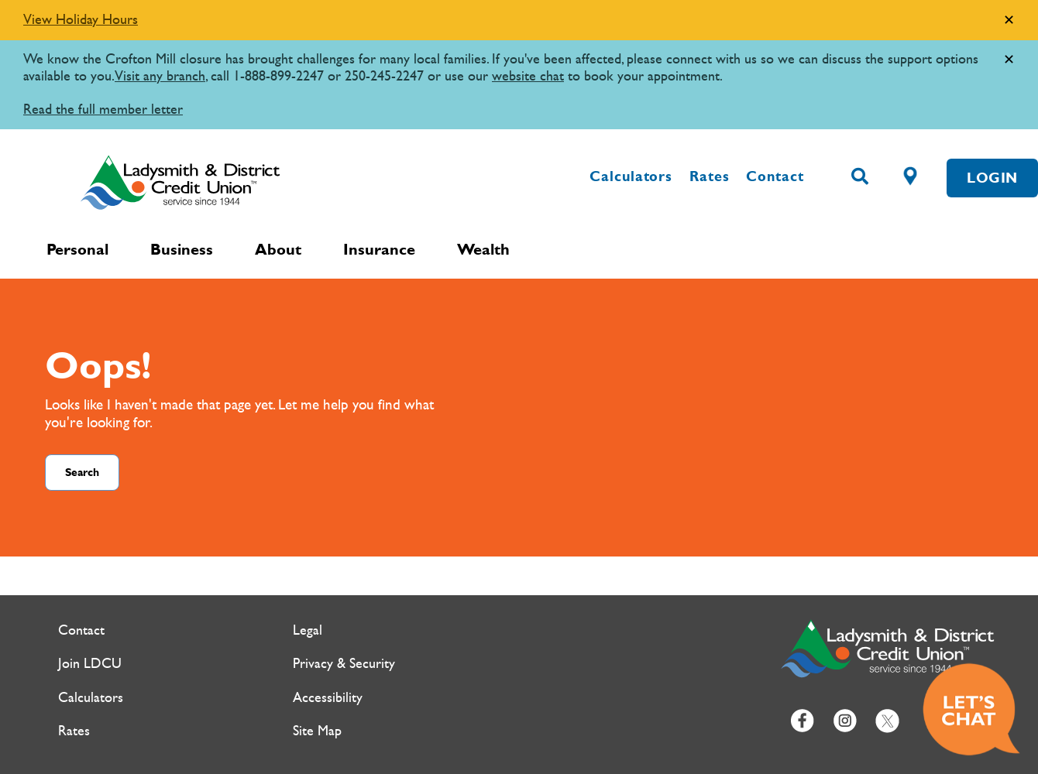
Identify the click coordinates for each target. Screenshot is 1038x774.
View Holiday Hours (80, 20)
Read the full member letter (103, 109)
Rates (709, 176)
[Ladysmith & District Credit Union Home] (248, 182)
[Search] (860, 177)
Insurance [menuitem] (379, 249)
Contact (774, 176)
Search (82, 472)
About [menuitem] (278, 249)
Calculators (630, 176)
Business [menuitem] (181, 249)
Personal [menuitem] (77, 249)
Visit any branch (160, 76)
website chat (528, 76)
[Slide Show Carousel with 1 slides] (519, 64)
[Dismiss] (1009, 20)
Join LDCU (90, 664)
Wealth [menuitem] (483, 249)
